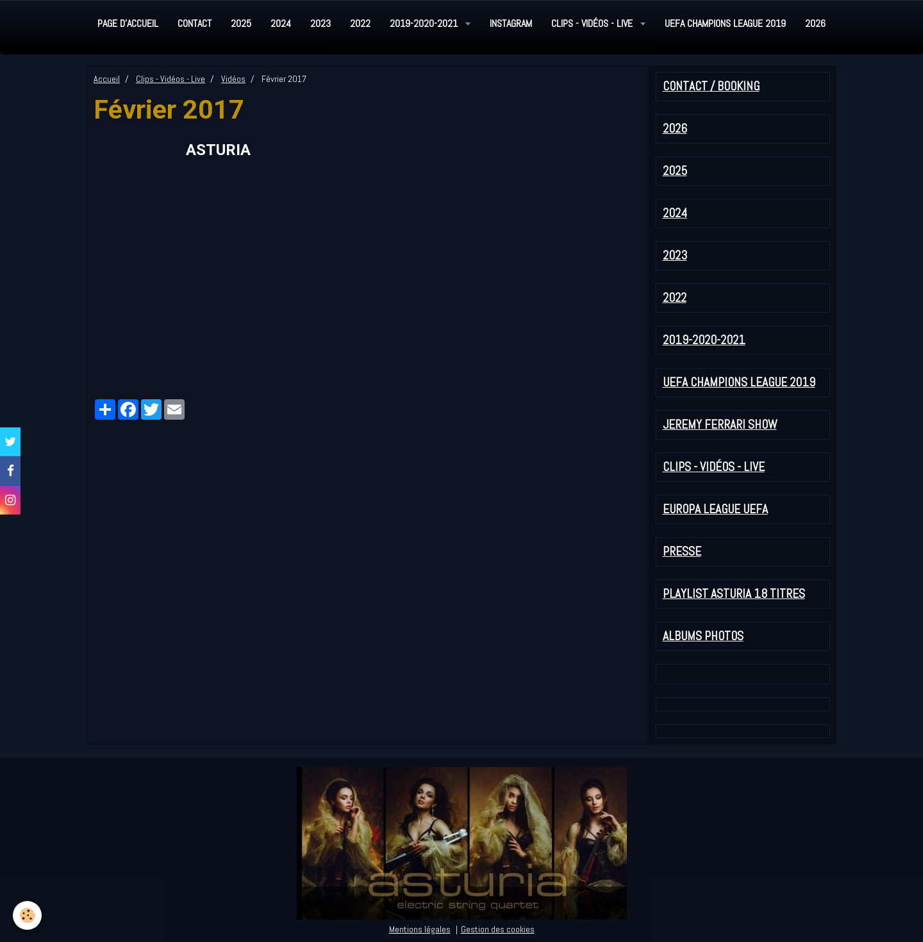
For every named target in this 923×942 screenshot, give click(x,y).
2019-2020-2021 (425, 23)
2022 (360, 23)
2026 (815, 23)
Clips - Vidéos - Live (593, 23)
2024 (280, 23)
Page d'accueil (127, 23)
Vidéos (233, 79)
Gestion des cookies (498, 929)
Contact (195, 23)
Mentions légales (420, 929)
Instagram (511, 23)
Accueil (107, 79)
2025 (241, 23)
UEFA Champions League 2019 (725, 23)
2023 (320, 23)
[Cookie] (27, 915)
